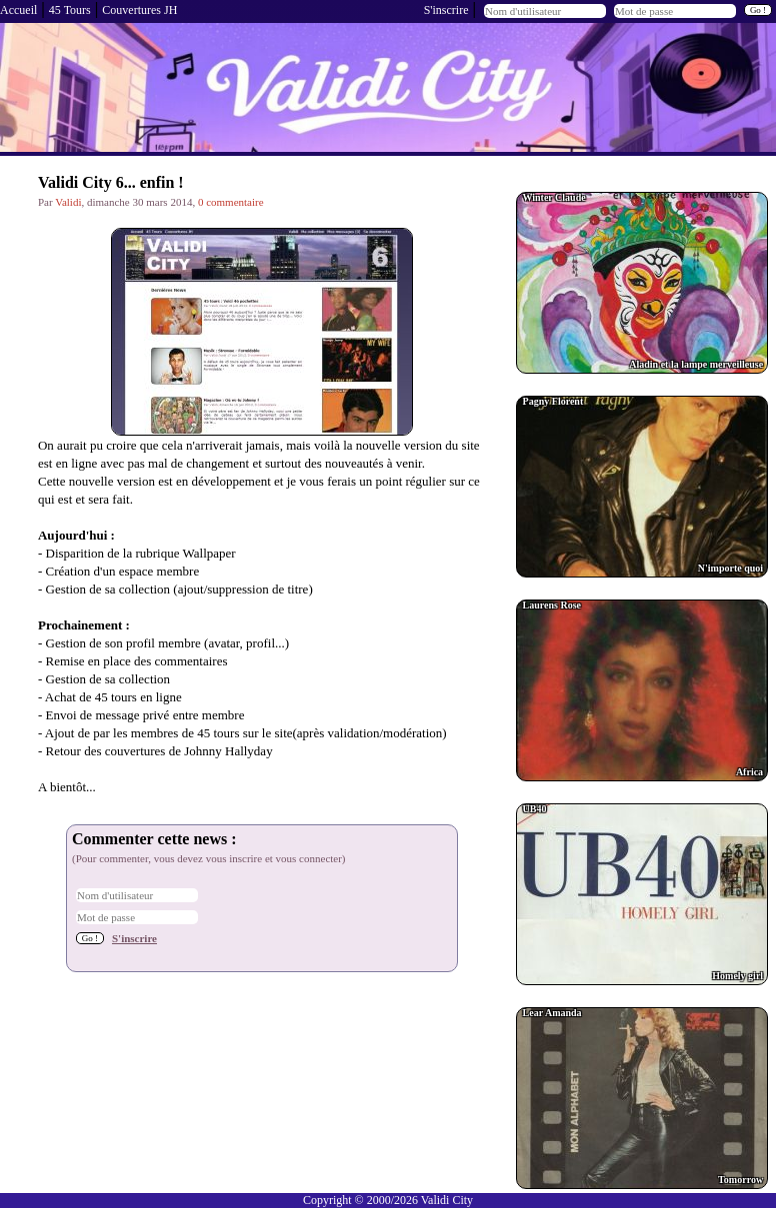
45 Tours (70, 10)
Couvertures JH (139, 10)
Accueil (18, 10)
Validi (68, 202)
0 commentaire (231, 202)
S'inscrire (446, 10)
